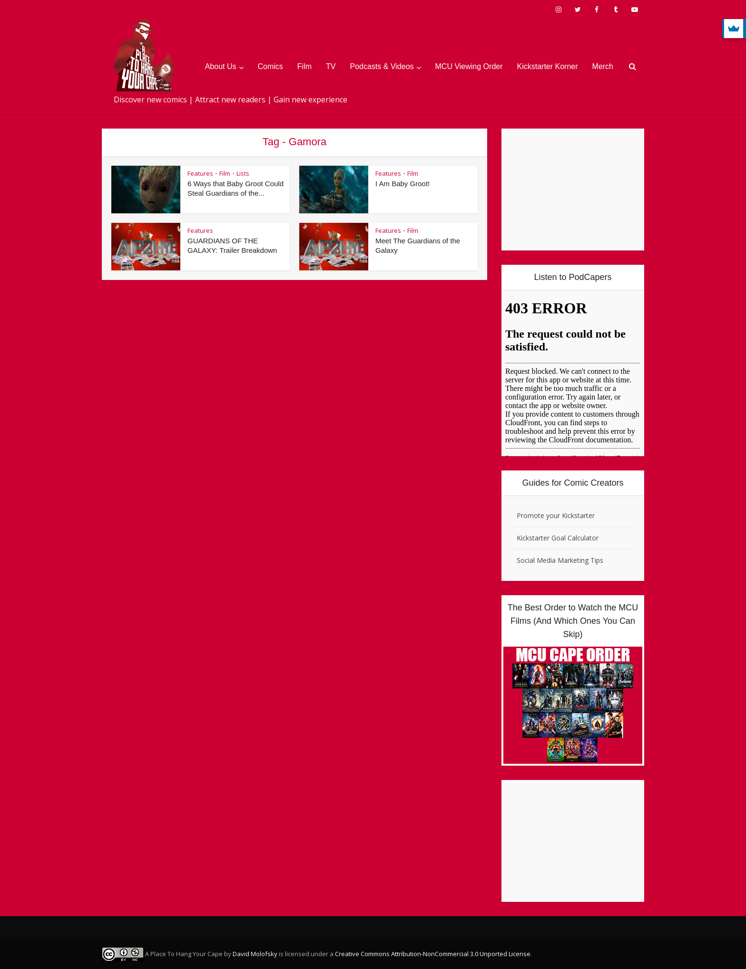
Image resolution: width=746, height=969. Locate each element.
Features (200, 173)
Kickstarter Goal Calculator (558, 537)
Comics (270, 66)
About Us (220, 66)
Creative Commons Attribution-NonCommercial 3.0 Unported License (432, 953)
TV (330, 66)
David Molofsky (255, 953)
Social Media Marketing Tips (560, 560)
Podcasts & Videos (382, 66)
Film (304, 66)
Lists (242, 173)
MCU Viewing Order (469, 66)
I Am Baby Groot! (402, 184)
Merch (602, 66)
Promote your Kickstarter (556, 515)
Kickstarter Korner (547, 66)
